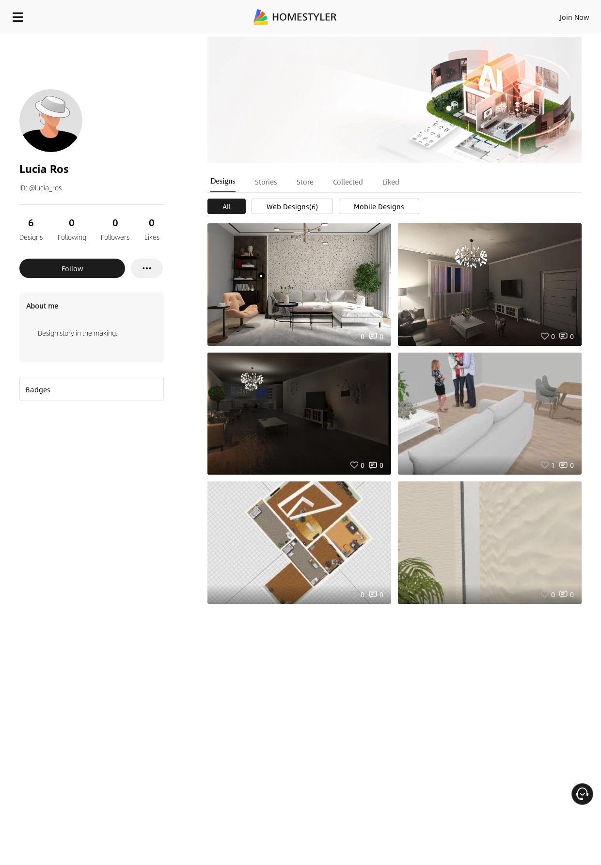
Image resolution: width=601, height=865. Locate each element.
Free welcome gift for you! (400, 39)
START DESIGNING (552, 14)
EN (491, 14)
